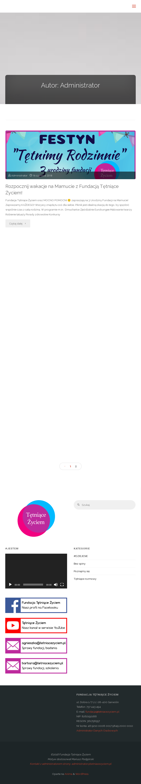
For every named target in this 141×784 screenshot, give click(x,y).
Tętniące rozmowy (85, 578)
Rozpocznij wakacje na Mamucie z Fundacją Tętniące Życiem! (62, 190)
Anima (68, 773)
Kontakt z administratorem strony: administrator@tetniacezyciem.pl (70, 763)
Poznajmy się (82, 571)
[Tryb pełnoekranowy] (62, 585)
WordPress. (82, 773)
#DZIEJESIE (81, 556)
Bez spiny (79, 563)
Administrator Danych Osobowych (97, 730)
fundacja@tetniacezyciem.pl (102, 711)
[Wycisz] (56, 585)
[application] (36, 571)
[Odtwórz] (10, 585)
